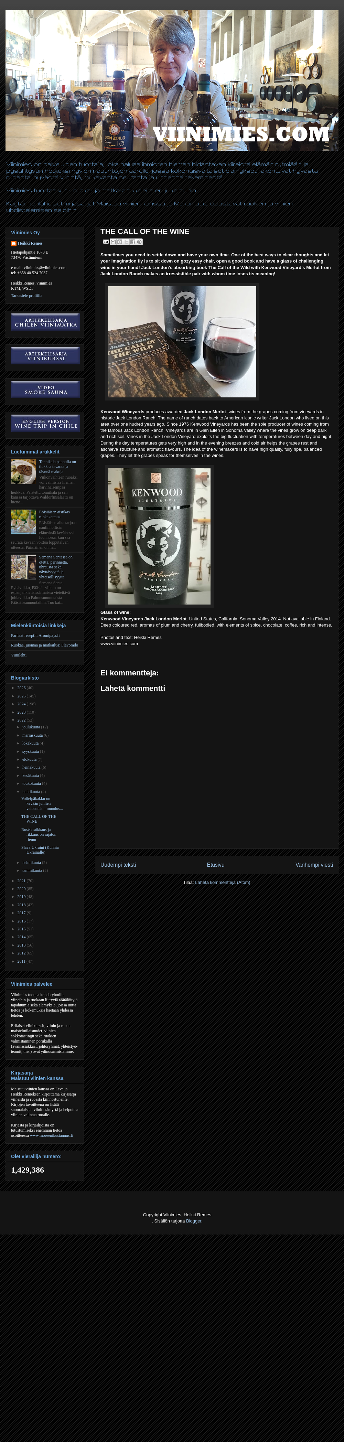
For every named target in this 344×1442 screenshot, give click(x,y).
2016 (22, 921)
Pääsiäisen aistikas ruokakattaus (54, 514)
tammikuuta (32, 870)
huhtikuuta (31, 791)
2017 (22, 912)
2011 (22, 961)
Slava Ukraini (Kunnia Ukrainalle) (40, 850)
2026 (22, 687)
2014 (22, 936)
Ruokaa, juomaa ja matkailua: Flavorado (44, 645)
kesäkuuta (31, 775)
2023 (22, 712)
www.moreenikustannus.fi (51, 1135)
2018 (22, 904)
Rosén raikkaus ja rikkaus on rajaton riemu (38, 834)
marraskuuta (33, 735)
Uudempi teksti (118, 865)
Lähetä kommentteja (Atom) (222, 882)
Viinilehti (18, 655)
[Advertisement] (86, 1392)
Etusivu (216, 865)
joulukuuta (31, 727)
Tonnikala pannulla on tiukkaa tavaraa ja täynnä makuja (57, 466)
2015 (22, 929)
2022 (22, 720)
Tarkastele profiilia (26, 295)
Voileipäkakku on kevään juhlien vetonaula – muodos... (42, 803)
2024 (22, 704)
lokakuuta (31, 743)
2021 (22, 880)
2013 (22, 945)
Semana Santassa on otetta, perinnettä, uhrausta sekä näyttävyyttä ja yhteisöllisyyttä (56, 567)
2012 (22, 953)
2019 (22, 896)
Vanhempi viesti (314, 865)
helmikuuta (32, 862)
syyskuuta (31, 751)
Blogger (193, 1221)
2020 (22, 888)
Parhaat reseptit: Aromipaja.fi (35, 635)
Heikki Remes (30, 243)
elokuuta (29, 759)
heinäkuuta (32, 767)
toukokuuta (32, 783)
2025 (22, 696)
